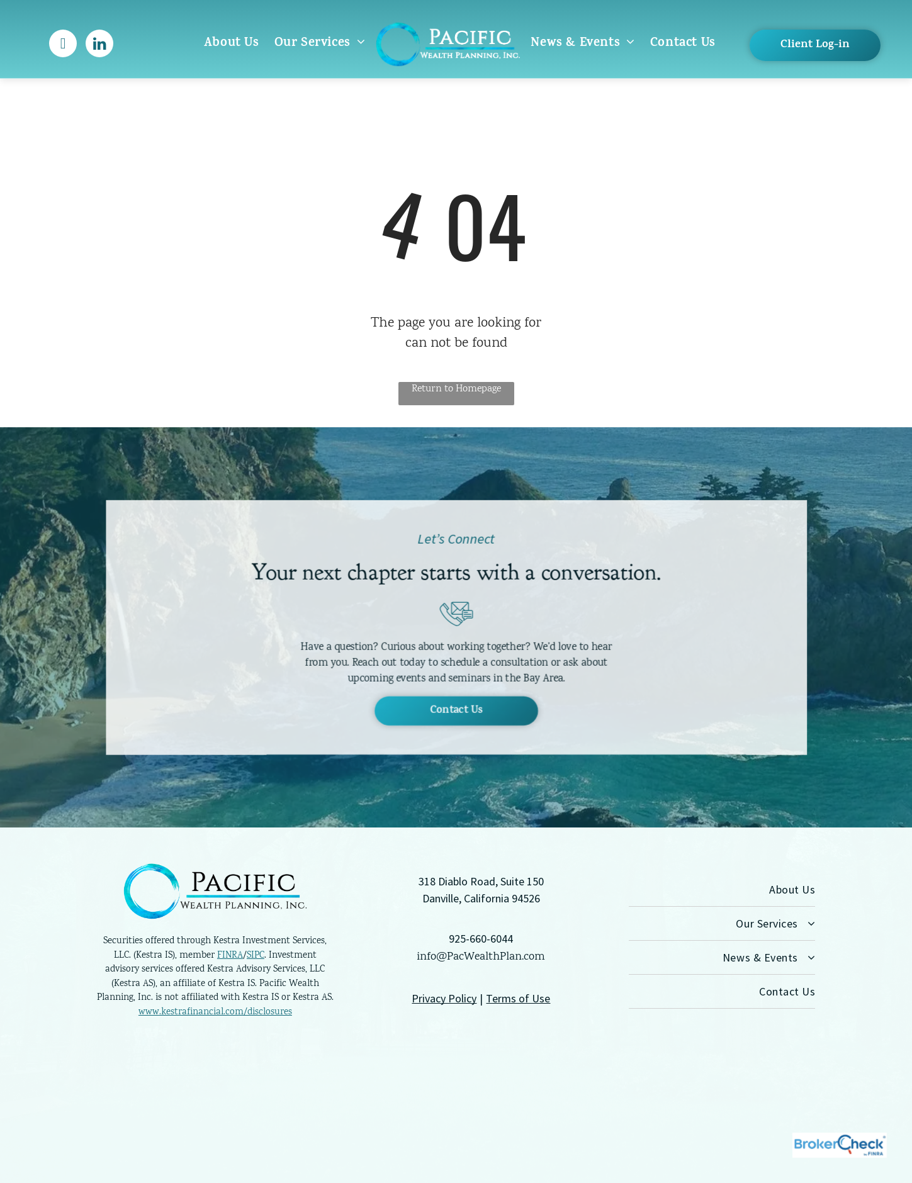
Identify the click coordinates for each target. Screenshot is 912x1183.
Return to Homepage (456, 389)
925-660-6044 (481, 938)
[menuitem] (231, 44)
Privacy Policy (444, 998)
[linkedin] (99, 45)
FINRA (230, 956)
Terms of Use (518, 998)
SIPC (255, 956)
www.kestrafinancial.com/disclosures (215, 1012)
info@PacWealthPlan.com (481, 957)
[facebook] (63, 45)
